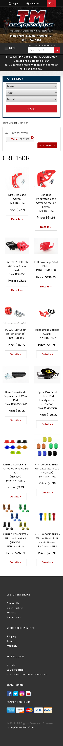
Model (13, 123)
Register (33, 3)
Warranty (12, 645)
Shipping (11, 636)
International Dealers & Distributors (27, 674)
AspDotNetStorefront (22, 727)
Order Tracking (15, 607)
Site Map (11, 665)
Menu (12, 48)
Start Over (47, 145)
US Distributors (15, 669)
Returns (11, 641)
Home (6, 123)
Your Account (14, 617)
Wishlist (11, 612)
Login (13, 3)
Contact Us (13, 603)
